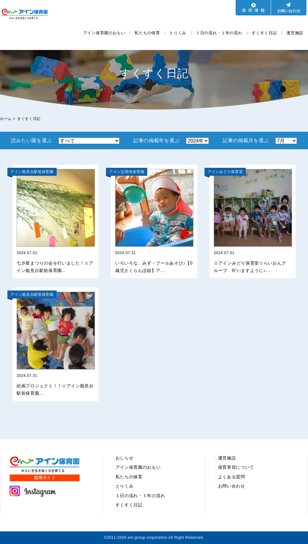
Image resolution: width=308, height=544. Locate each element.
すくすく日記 (264, 33)
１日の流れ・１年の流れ (219, 33)
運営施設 (294, 33)
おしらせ (125, 457)
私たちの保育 (147, 33)
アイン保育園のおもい (104, 33)
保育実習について (236, 467)
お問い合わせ (231, 486)
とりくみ (177, 33)
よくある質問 (231, 476)
